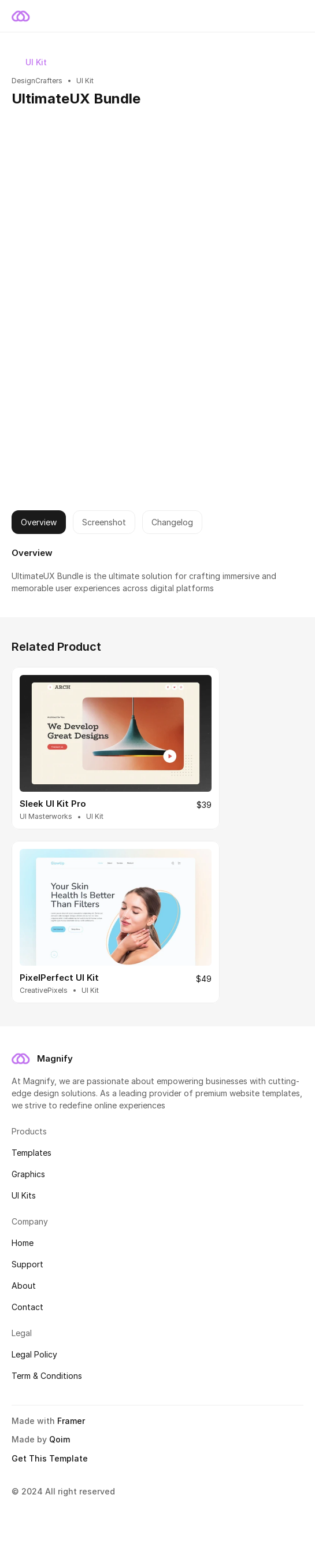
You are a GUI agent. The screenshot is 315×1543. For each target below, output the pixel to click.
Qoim (59, 1439)
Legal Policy (34, 1354)
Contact (27, 1307)
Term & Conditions (47, 1376)
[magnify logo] (21, 1058)
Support (27, 1264)
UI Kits (24, 1195)
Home (23, 1243)
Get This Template (50, 1458)
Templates (31, 1153)
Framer (71, 1421)
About (24, 1285)
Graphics (28, 1174)
